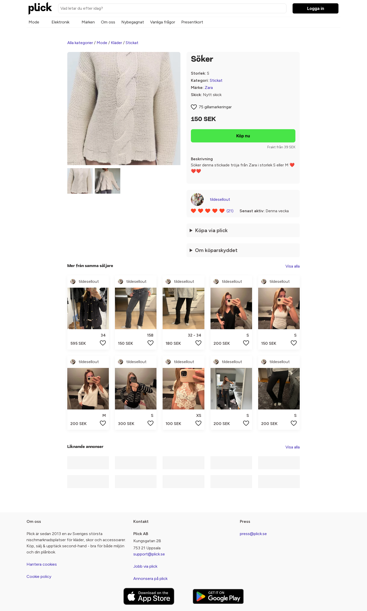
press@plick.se (253, 533)
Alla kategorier (80, 42)
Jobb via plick (145, 566)
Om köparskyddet (216, 250)
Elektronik (60, 22)
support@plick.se (149, 554)
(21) (230, 210)
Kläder (116, 42)
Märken (88, 22)
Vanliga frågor (162, 22)
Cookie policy (39, 576)
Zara (209, 87)
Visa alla (292, 266)
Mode (34, 22)
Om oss (108, 22)
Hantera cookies (42, 564)
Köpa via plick (211, 230)
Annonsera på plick (150, 578)
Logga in (315, 8)
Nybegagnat (132, 22)
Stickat (132, 42)
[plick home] (40, 8)
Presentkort (192, 22)
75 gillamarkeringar (215, 106)
